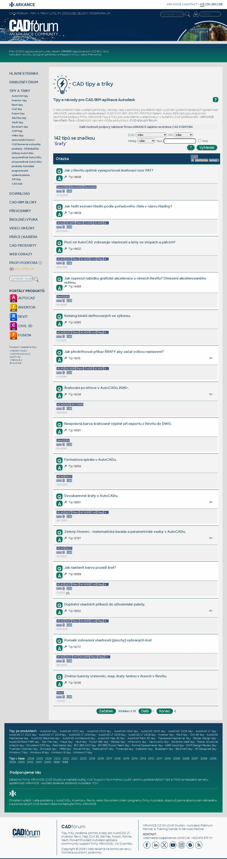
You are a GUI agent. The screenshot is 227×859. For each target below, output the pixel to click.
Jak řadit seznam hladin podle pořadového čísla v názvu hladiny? (118, 206)
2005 (213, 758)
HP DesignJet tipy (205, 748)
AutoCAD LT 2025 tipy (112, 734)
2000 (47, 762)
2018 (101, 758)
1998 (65, 762)
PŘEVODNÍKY (20, 211)
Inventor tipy (19, 100)
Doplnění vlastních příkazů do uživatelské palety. (104, 604)
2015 (126, 758)
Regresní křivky (69, 54)
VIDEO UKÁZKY (22, 228)
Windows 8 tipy (39, 752)
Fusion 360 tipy (98, 741)
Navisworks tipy (158, 741)
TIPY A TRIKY (19, 91)
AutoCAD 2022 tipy (72, 731)
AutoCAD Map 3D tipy (111, 738)
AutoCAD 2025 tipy (153, 731)
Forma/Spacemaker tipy (147, 745)
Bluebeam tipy (164, 748)
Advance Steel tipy (182, 741)
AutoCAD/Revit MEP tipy (24, 741)
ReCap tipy (118, 741)
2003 (21, 762)
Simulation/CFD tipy (38, 745)
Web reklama (96, 849)
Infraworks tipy (137, 741)
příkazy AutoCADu (22, 153)
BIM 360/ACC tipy (85, 745)
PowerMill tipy (81, 748)
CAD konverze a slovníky (26, 144)
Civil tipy (17, 109)
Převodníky (94, 54)
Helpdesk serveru (196, 779)
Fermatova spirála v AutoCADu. (90, 459)
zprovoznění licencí (23, 139)
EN (214, 4)
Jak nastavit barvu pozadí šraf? (90, 567)
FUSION (20, 335)
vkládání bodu (18, 350)
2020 (83, 758)
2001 (39, 762)
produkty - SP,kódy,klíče (25, 148)
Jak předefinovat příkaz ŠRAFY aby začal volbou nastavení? (114, 351)
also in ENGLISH (21, 268)
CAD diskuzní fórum (143, 120)
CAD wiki (17, 183)
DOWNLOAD (19, 193)
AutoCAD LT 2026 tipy (142, 734)
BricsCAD (16, 363)
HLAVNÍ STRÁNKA (23, 73)
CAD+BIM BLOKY (23, 202)
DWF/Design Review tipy (201, 745)
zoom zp (15, 356)
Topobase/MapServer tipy (174, 738)
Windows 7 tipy (18, 752)
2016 (117, 758)
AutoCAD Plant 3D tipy (141, 738)
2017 (109, 758)
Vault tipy (17, 122)
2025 (39, 758)
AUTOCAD (22, 298)
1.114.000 (66, 51)
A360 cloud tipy (174, 745)
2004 (12, 762)
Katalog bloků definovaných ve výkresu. (97, 316)
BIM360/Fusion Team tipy (113, 745)
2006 (203, 758)
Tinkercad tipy (124, 748)
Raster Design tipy (204, 738)
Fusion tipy (18, 113)
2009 (176, 758)
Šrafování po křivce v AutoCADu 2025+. (96, 388)
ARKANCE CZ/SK (154, 825)
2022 (66, 758)
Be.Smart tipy (20, 126)
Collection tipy (144, 748)
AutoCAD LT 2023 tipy (52, 734)
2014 (134, 758)
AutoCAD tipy (20, 96)
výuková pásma (21, 175)
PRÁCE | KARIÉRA (23, 237)
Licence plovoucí (20, 353)
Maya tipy (66, 741)
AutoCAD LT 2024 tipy (82, 734)
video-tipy (17, 135)
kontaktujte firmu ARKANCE (77, 804)
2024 (48, 758)
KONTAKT (191, 4)
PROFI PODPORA (23, 263)
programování (20, 170)
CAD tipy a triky (83, 83)
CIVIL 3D (20, 326)
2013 (143, 758)
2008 (185, 758)
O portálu (125, 843)
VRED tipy (65, 748)
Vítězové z (16, 359)
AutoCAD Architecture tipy (79, 738)
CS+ (95, 783)
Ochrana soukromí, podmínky (81, 852)
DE (220, 4)
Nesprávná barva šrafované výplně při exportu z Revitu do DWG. (118, 424)
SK (208, 4)
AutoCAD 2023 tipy (99, 731)
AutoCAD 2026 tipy (180, 731)
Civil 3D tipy (197, 734)
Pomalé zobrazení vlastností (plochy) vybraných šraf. (108, 640)
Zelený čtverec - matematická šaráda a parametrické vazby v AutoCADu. (125, 531)
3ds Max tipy (19, 117)
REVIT (18, 316)
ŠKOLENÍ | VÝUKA (23, 219)
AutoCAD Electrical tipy (45, 738)
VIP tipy (16, 179)
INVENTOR (22, 307)
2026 (30, 758)
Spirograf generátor (44, 54)
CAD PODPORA (182, 127)
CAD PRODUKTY (22, 245)
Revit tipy (17, 104)
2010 (167, 758)
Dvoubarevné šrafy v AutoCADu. (91, 496)
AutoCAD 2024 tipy (126, 731)
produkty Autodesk (23, 166)
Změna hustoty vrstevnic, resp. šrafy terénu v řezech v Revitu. (115, 676)
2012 (151, 758)
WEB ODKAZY (20, 254)
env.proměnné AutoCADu (27, 161)
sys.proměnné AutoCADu (26, 157)
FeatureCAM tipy (103, 748)
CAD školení (41, 804)
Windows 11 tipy (82, 752)
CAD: (131, 135)
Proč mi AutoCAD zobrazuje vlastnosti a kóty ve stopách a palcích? (119, 242)
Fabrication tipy (62, 745)
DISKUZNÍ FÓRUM (23, 82)
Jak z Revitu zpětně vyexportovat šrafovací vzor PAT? (108, 170)
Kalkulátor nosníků (20, 54)
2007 (195, 758)
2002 (30, 762)
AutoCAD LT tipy (206, 731)
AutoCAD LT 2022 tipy (22, 734)
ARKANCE (174, 4)
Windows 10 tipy (61, 752)
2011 (159, 758)
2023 (57, 758)
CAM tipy (17, 131)
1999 (56, 762)
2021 (74, 758)
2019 (92, 758)
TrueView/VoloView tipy (23, 748)
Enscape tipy (48, 748)
